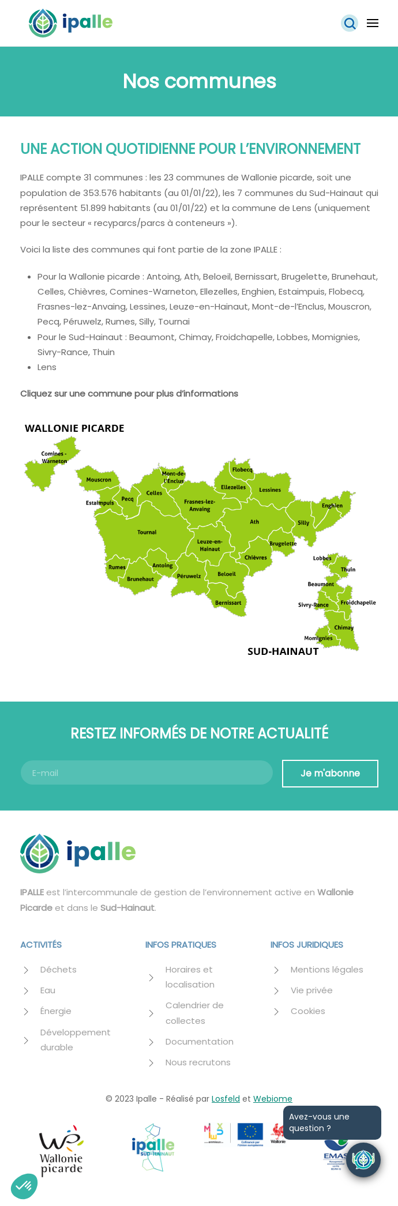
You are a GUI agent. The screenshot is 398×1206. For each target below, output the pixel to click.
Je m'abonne (330, 773)
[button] (349, 23)
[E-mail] (146, 772)
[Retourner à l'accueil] (70, 23)
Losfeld (226, 1099)
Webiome (272, 1099)
